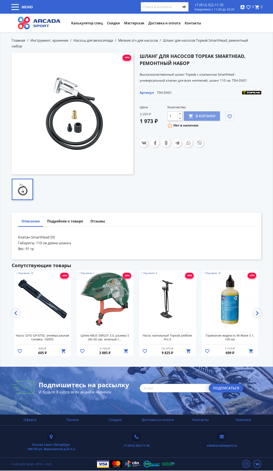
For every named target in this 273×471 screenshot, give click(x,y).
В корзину (201, 116)
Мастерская (134, 23)
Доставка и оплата (164, 23)
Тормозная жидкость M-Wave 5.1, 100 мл (229, 337)
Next (257, 313)
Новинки (243, 419)
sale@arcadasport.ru (222, 445)
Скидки (113, 23)
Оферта (29, 419)
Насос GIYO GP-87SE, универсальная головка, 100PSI (42, 337)
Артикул (147, 92)
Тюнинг (72, 419)
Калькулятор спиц (87, 23)
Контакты (193, 23)
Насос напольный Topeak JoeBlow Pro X (167, 337)
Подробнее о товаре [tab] (65, 221)
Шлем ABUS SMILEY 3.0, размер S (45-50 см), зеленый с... (105, 337)
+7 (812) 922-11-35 (209, 5)
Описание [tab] (31, 221)
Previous (16, 313)
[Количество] (172, 116)
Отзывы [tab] (97, 221)
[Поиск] (165, 7)
